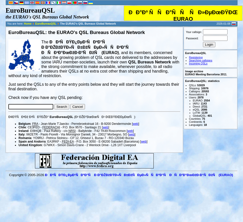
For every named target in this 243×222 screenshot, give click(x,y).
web (135, 124)
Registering (196, 57)
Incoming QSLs (198, 63)
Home (28, 23)
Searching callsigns (200, 60)
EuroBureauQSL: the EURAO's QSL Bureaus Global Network (76, 32)
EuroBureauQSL (45, 23)
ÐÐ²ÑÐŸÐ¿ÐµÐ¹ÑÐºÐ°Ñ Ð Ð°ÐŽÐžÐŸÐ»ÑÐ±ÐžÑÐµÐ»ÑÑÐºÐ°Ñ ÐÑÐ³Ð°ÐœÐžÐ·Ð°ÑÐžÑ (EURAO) (139, 175)
